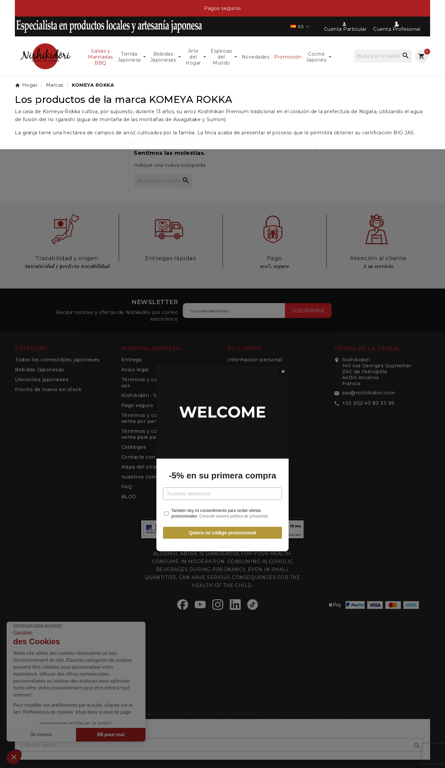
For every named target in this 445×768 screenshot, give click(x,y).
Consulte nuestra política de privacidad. (234, 441)
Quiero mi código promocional (222, 458)
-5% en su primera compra (222, 400)
